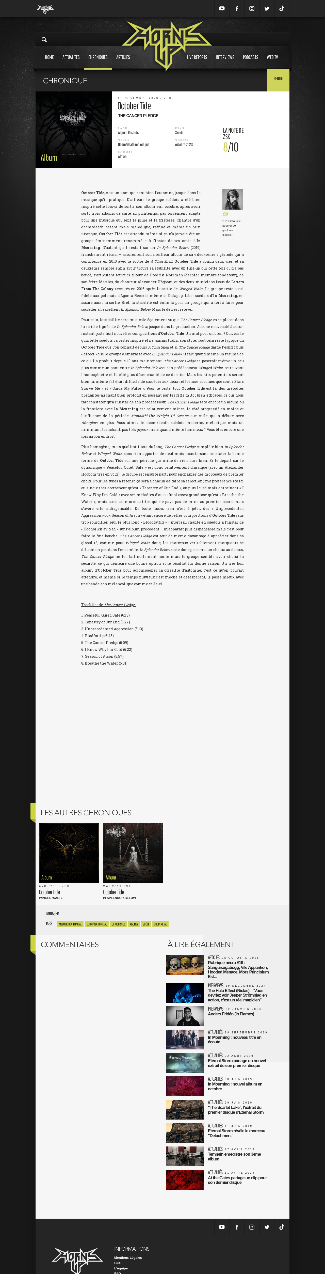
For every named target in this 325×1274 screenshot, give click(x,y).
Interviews (225, 62)
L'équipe (121, 1250)
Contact (120, 1261)
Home (49, 62)
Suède (146, 908)
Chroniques (98, 62)
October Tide (118, 908)
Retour (277, 80)
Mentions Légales (128, 1240)
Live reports (197, 62)
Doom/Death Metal (97, 908)
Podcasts (251, 62)
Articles (123, 62)
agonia (134, 908)
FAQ (117, 1256)
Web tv (272, 62)
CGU (118, 1245)
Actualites (71, 62)
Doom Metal (160, 908)
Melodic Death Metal (70, 908)
